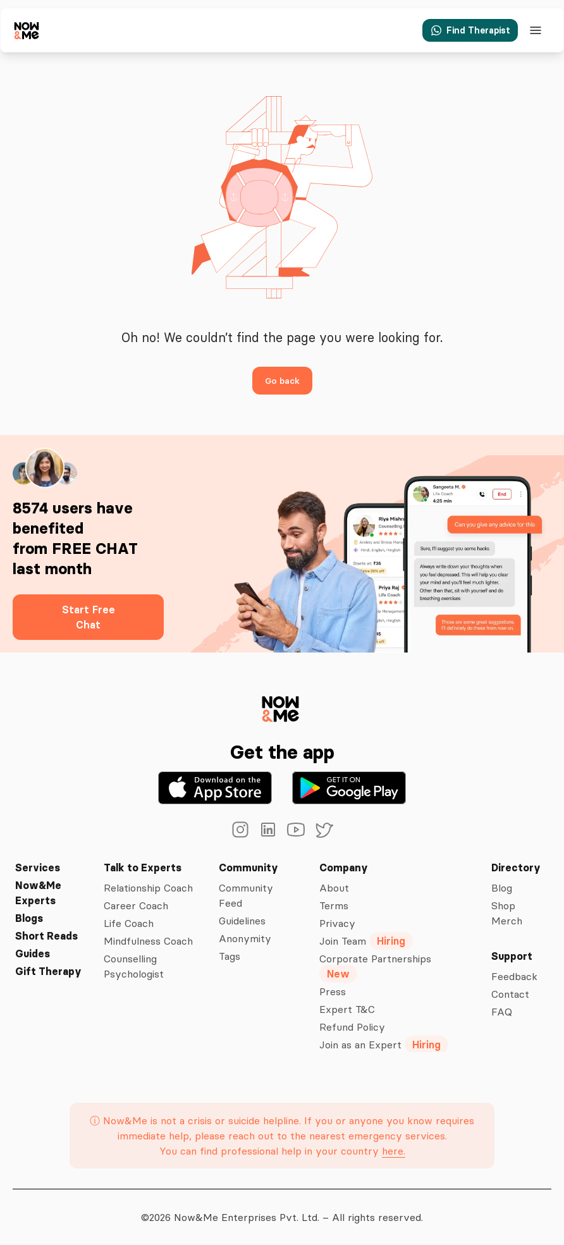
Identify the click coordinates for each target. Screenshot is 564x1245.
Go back (282, 380)
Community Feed (248, 895)
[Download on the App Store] (215, 787)
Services (35, 867)
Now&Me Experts (38, 892)
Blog (502, 888)
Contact (510, 994)
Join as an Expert (384, 1044)
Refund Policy (353, 1027)
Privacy (337, 923)
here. (392, 1151)
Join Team (368, 940)
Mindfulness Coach (147, 941)
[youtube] (296, 829)
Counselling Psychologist (131, 966)
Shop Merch (507, 913)
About (335, 888)
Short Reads (45, 936)
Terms (335, 905)
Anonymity (245, 938)
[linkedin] (268, 829)
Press (333, 991)
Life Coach (126, 923)
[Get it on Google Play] (349, 787)
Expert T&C (347, 1009)
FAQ (501, 1012)
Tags (231, 956)
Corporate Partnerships (376, 966)
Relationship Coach (147, 888)
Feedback (514, 976)
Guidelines (245, 921)
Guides (32, 953)
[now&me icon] (27, 30)
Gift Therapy (46, 971)
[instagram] (240, 829)
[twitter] (324, 829)
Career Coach (134, 905)
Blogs (29, 918)
